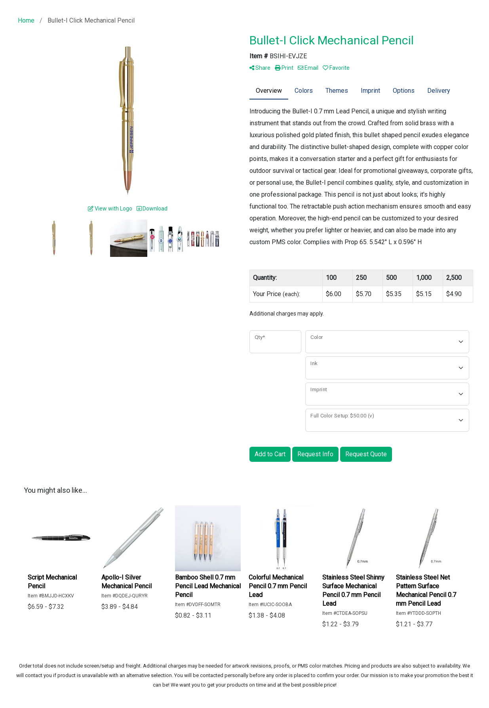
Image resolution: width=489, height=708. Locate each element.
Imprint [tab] (370, 90)
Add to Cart (270, 454)
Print (284, 68)
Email (308, 68)
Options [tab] (404, 90)
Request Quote (366, 454)
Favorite (336, 68)
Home (26, 20)
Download (152, 208)
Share (259, 68)
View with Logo (110, 208)
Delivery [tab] (438, 90)
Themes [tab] (336, 90)
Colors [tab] (304, 90)
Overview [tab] (269, 90)
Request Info (315, 454)
